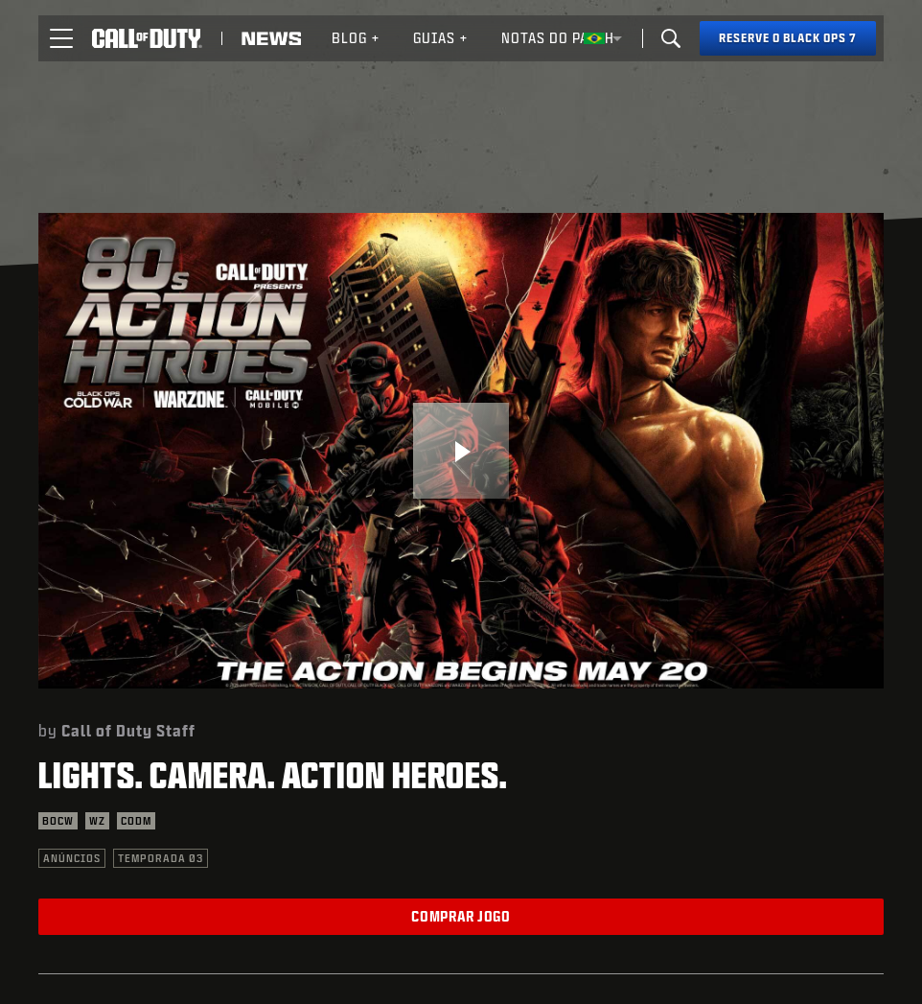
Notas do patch (557, 38)
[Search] (670, 38)
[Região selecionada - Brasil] (603, 38)
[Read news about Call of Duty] (271, 38)
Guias (441, 38)
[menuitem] (356, 38)
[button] (61, 38)
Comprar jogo (460, 916)
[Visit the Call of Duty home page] (147, 38)
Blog (356, 38)
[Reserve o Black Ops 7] (788, 38)
